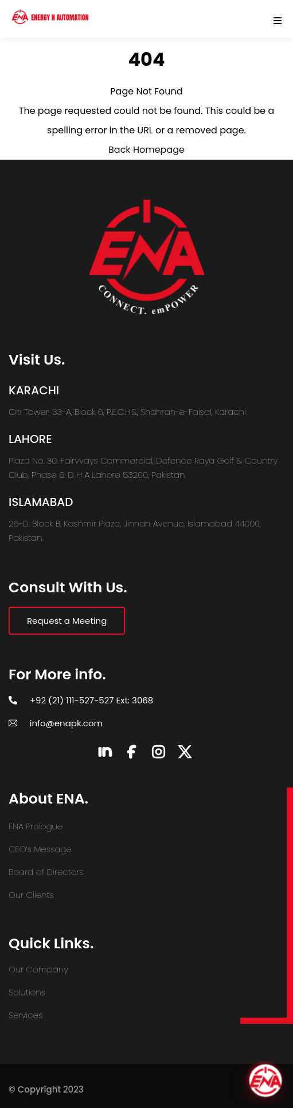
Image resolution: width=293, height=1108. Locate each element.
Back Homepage (146, 149)
